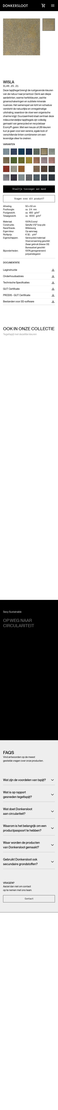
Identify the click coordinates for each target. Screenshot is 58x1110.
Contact (29, 898)
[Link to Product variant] (6, 151)
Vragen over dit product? (29, 198)
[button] (52, 5)
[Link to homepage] (15, 5)
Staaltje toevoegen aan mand (29, 189)
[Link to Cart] (43, 5)
